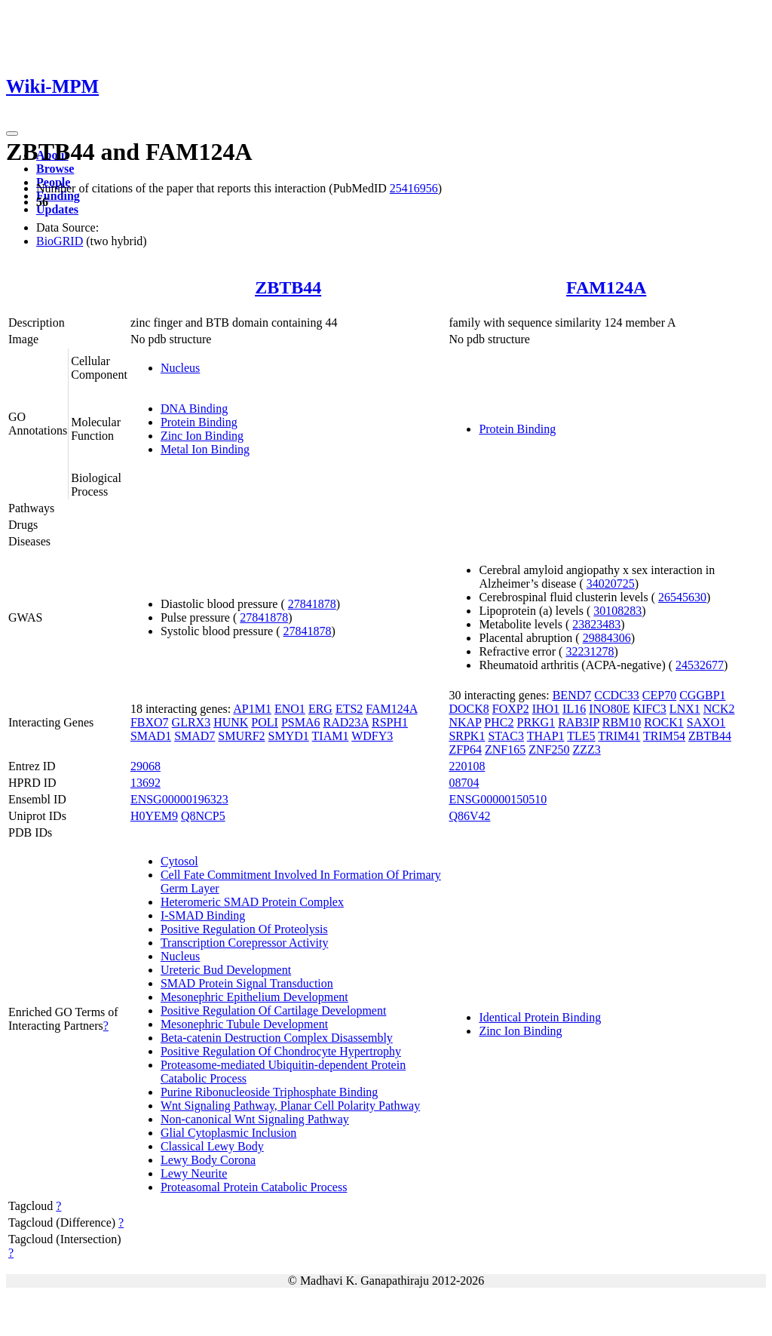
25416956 (414, 188)
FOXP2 (510, 708)
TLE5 (581, 735)
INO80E (609, 708)
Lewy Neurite (194, 1173)
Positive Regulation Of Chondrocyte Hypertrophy (281, 1051)
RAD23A (346, 722)
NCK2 (719, 708)
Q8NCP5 (203, 815)
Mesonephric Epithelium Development (254, 996)
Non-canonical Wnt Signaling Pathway (255, 1119)
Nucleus (180, 367)
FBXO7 (149, 722)
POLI (264, 722)
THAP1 (546, 735)
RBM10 (622, 722)
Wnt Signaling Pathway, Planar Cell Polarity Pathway (290, 1105)
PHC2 (498, 722)
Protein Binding (199, 422)
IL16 (574, 708)
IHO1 (545, 708)
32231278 (589, 651)
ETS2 (349, 708)
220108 (467, 766)
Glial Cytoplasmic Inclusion (228, 1132)
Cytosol (179, 861)
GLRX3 (191, 722)
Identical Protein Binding (540, 1017)
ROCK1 (663, 722)
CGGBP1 (702, 695)
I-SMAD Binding (203, 915)
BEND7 (572, 695)
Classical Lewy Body (212, 1146)
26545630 (682, 597)
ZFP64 (465, 749)
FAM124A (606, 287)
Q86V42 (469, 815)
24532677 (700, 665)
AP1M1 (252, 708)
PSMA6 (300, 722)
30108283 (617, 610)
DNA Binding (194, 408)
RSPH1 (390, 722)
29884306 (607, 637)
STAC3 (506, 735)
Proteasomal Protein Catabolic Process (254, 1187)
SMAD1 (150, 735)
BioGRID (59, 241)
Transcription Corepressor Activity (245, 942)
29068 (145, 766)
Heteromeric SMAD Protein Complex (252, 901)
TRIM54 (664, 735)
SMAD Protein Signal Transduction (247, 983)
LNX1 (684, 708)
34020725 (611, 583)
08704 (464, 782)
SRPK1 (467, 735)
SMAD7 (194, 735)
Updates (57, 209)
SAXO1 (706, 722)
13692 (145, 782)
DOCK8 (469, 708)
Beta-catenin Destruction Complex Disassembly (277, 1037)
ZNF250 (548, 749)
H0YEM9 (154, 815)
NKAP (465, 722)
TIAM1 (330, 735)
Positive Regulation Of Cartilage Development (274, 1010)
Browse (55, 168)
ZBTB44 (288, 287)
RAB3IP (578, 722)
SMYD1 (288, 735)
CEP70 (659, 695)
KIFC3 (649, 708)
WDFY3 (372, 735)
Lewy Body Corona (208, 1159)
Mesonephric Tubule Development (244, 1024)
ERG (320, 708)
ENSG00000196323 (179, 799)
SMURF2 (241, 735)
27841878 (312, 603)
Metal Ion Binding (205, 449)
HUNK (230, 722)
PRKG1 (535, 722)
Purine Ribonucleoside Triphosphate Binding (269, 1092)
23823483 (596, 624)
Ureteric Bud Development (226, 969)
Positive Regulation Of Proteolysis (244, 929)
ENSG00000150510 (498, 799)
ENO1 (289, 708)
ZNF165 (505, 749)
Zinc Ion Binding (202, 435)
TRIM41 (619, 735)
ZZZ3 (586, 749)
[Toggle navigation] (12, 133)
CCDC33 (616, 695)
